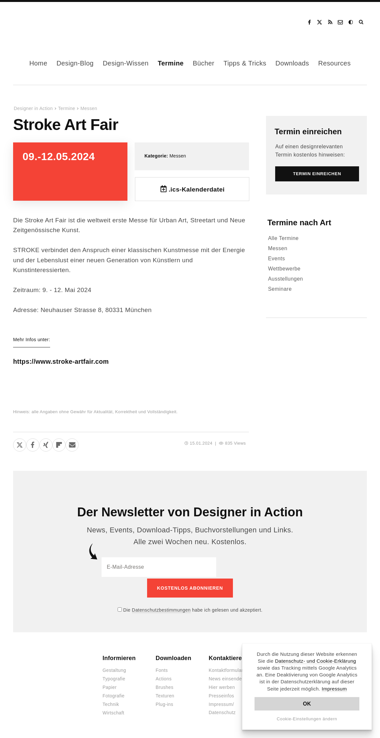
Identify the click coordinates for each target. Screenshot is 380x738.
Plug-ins (164, 703)
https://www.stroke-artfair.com (71, 361)
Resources (334, 63)
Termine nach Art (299, 222)
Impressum (334, 689)
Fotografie (113, 694)
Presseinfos (221, 694)
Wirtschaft (113, 711)
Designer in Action (47, 22)
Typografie (114, 677)
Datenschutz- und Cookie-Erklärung (315, 661)
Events (276, 258)
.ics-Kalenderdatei (197, 189)
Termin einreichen (308, 131)
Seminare (280, 289)
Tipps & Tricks (244, 63)
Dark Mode (351, 22)
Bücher (204, 63)
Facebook (309, 22)
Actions (164, 677)
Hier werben (222, 686)
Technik (111, 703)
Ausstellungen (285, 279)
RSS (330, 22)
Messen (88, 108)
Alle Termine (283, 238)
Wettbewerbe (284, 268)
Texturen (165, 694)
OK (307, 704)
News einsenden (226, 677)
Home (38, 63)
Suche (361, 22)
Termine (170, 63)
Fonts (162, 669)
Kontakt (340, 22)
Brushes (164, 686)
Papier (110, 686)
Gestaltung (114, 669)
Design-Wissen (126, 63)
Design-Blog (74, 63)
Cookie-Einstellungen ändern (307, 718)
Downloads (292, 63)
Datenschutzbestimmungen (161, 608)
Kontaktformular (226, 669)
